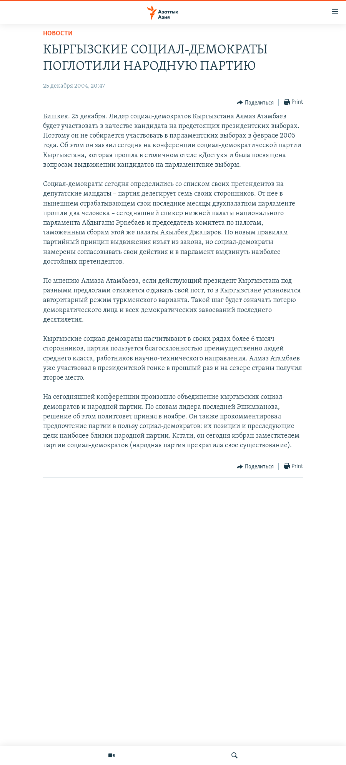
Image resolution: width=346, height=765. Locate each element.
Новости (58, 33)
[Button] (255, 102)
